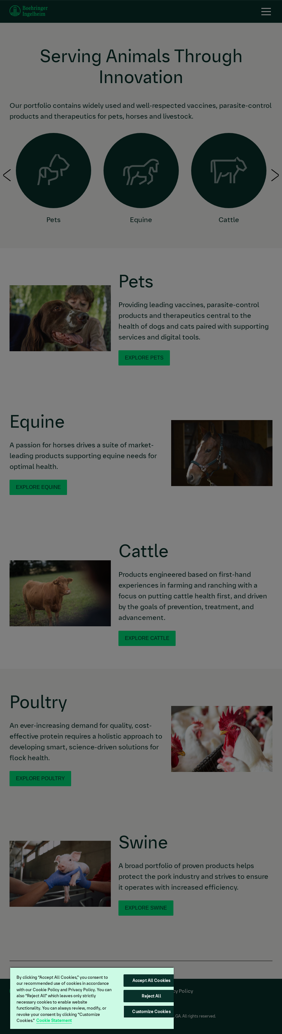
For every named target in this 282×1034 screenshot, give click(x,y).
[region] (92, 998)
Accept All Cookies (151, 980)
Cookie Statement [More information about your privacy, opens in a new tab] (54, 1020)
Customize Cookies (151, 1011)
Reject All (151, 996)
